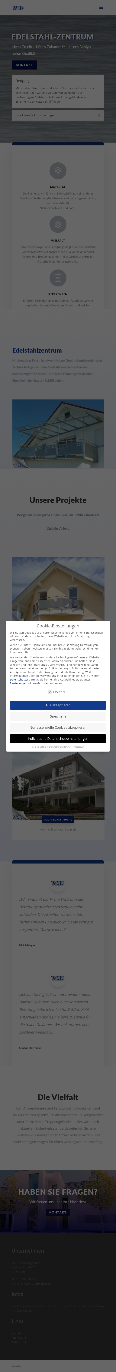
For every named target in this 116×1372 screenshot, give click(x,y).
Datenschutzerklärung (24, 679)
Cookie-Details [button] (39, 747)
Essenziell (57, 692)
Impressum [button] (78, 747)
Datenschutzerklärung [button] (60, 747)
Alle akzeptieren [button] (58, 705)
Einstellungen (18, 683)
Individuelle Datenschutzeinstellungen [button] (58, 738)
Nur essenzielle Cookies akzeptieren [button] (58, 727)
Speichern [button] (58, 716)
